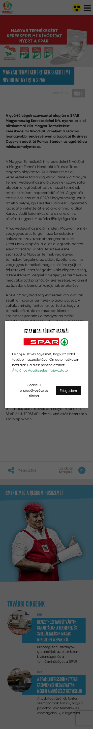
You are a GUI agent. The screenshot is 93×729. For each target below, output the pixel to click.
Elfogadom (68, 391)
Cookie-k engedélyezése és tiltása (34, 390)
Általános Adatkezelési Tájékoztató (40, 370)
